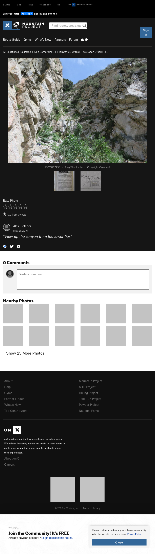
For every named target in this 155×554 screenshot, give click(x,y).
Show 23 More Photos (25, 353)
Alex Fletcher (22, 226)
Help (7, 387)
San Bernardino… (44, 51)
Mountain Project (90, 381)
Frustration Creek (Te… (95, 51)
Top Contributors (15, 410)
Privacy (96, 508)
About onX (11, 458)
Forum (73, 39)
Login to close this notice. (57, 537)
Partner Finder (14, 398)
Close (119, 542)
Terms (86, 508)
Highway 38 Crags (68, 51)
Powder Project (89, 404)
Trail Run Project (90, 398)
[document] (119, 537)
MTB (19, 4)
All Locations (10, 51)
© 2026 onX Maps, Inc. (67, 508)
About (8, 381)
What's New (43, 39)
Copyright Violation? (98, 167)
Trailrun (45, 4)
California (25, 51)
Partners (60, 39)
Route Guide (11, 39)
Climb (7, 4)
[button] (5, 246)
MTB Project (87, 387)
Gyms (27, 39)
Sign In (146, 32)
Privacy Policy (134, 534)
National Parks (89, 410)
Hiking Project (88, 393)
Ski (60, 4)
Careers (9, 464)
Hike (31, 4)
